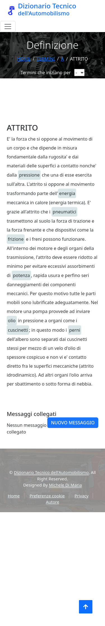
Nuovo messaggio (73, 437)
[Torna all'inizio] (85, 606)
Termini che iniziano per (45, 72)
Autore (52, 502)
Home (24, 59)
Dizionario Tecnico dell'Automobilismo (51, 472)
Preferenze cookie (47, 496)
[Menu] (8, 26)
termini (46, 59)
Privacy (81, 496)
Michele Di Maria (65, 485)
